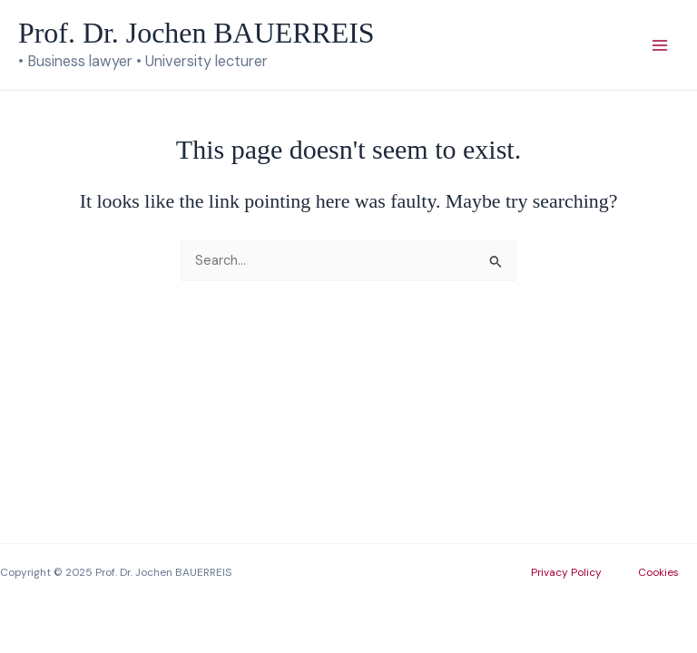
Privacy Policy (566, 572)
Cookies (658, 572)
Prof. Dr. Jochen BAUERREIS (196, 33)
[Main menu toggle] (660, 45)
